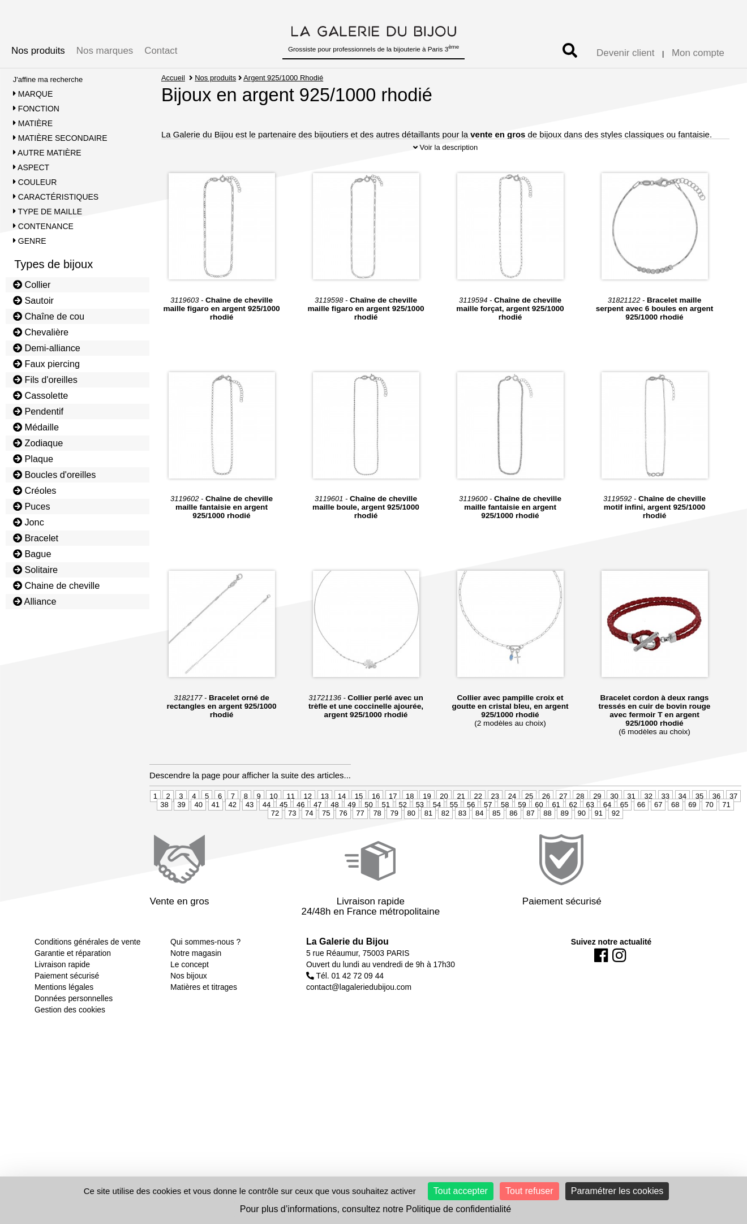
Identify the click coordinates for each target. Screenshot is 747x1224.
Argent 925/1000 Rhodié (284, 78)
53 (420, 839)
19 (427, 831)
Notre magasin (195, 988)
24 (512, 831)
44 (267, 839)
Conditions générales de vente (87, 977)
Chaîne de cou (48, 316)
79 (394, 848)
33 (665, 831)
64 (607, 839)
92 (616, 848)
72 (275, 848)
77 (360, 848)
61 (556, 839)
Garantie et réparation (73, 988)
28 (580, 831)
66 (641, 839)
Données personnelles (74, 1033)
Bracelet (35, 538)
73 (292, 848)
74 (309, 848)
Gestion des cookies (70, 1045)
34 (682, 831)
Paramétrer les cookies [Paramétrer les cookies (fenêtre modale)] (617, 1191)
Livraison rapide (62, 1000)
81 (428, 848)
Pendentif (38, 411)
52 (403, 839)
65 (624, 839)
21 (461, 831)
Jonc (28, 522)
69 (692, 839)
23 (495, 831)
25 (529, 831)
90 (582, 848)
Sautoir (33, 300)
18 (410, 831)
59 (522, 839)
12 (308, 831)
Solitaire (35, 569)
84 (479, 848)
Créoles (35, 490)
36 (716, 831)
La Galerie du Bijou (347, 977)
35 (699, 831)
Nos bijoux (188, 1011)
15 (359, 831)
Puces (31, 506)
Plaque (33, 459)
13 (325, 831)
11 (290, 831)
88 (547, 848)
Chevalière (40, 332)
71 (726, 839)
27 (563, 831)
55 (454, 839)
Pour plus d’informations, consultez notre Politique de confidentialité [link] (375, 1209)
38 (164, 839)
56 (471, 839)
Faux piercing (46, 364)
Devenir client (625, 53)
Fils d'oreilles (45, 379)
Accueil (173, 78)
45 (283, 839)
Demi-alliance (46, 348)
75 (326, 848)
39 (181, 839)
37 (733, 831)
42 (233, 839)
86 (513, 848)
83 (462, 848)
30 (614, 831)
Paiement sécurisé (67, 1011)
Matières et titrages (203, 1022)
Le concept (189, 1000)
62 (573, 839)
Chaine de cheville (56, 585)
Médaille (36, 427)
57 (488, 839)
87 (530, 848)
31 (631, 831)
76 (343, 848)
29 (597, 831)
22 (478, 831)
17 (393, 831)
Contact (160, 50)
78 (377, 848)
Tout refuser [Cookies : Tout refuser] (529, 1191)
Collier (32, 284)
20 (444, 831)
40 (198, 839)
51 (385, 839)
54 (437, 839)
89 (564, 848)
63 (590, 839)
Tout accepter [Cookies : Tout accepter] (460, 1191)
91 (599, 848)
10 (273, 831)
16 (376, 831)
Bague (32, 554)
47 (317, 839)
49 (351, 839)
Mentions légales (64, 1022)
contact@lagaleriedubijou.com (358, 1022)
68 (675, 839)
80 (411, 848)
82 (445, 848)
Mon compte (698, 53)
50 (368, 839)
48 (334, 839)
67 (658, 839)
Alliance (35, 601)
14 (342, 831)
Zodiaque (38, 443)
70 (709, 839)
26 (546, 831)
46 (300, 839)
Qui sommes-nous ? (205, 977)
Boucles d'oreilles (54, 474)
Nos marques (104, 50)
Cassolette (40, 395)
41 (216, 839)
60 (539, 839)
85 (496, 848)
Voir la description (445, 182)
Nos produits (38, 50)
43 (250, 839)
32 (648, 831)
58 (505, 839)
